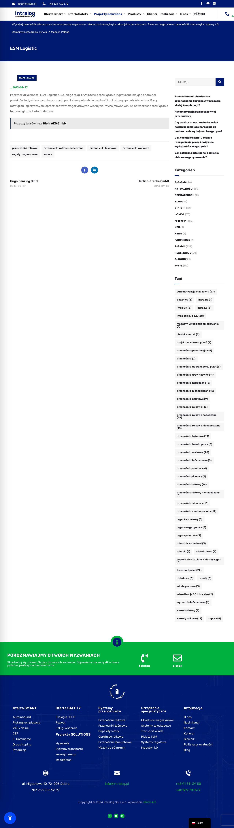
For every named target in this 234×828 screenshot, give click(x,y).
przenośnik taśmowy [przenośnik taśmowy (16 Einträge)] (192, 503)
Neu (177, 227)
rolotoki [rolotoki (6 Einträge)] (183, 551)
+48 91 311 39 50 (188, 784)
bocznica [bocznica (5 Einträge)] (184, 299)
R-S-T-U (180, 246)
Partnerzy (182, 240)
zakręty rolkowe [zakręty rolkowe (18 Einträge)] (189, 618)
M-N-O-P (180, 220)
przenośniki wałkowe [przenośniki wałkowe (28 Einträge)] (193, 452)
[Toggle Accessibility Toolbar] (10, 818)
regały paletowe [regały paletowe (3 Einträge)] (189, 535)
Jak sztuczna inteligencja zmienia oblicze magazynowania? (197, 155)
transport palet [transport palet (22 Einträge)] (189, 570)
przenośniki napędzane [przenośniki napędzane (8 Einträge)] (193, 382)
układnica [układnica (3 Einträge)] (185, 578)
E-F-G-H (180, 208)
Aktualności (184, 188)
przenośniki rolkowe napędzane (63, 148)
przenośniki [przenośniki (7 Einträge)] (186, 358)
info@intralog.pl (117, 784)
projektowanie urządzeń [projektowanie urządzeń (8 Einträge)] (194, 342)
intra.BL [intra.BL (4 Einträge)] (205, 299)
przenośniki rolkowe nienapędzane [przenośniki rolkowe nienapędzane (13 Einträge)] (198, 427)
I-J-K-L (179, 214)
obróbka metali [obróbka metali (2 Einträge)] (188, 334)
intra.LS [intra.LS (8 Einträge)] (204, 307)
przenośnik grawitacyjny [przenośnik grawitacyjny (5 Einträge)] (194, 350)
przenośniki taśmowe (103, 148)
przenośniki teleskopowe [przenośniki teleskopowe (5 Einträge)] (194, 444)
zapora (48, 154)
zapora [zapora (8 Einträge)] (214, 618)
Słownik (181, 259)
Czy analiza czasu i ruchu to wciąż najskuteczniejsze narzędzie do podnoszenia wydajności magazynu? (198, 127)
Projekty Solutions (108, 14)
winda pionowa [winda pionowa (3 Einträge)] (188, 586)
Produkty (134, 14)
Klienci (152, 14)
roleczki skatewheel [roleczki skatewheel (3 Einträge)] (191, 543)
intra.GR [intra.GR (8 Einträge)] (184, 307)
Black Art (149, 802)
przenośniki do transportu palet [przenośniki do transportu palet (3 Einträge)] (198, 366)
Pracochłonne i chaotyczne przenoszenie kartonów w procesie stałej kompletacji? (198, 101)
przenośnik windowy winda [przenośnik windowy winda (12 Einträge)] (196, 511)
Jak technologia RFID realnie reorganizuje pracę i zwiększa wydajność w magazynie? (194, 142)
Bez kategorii (184, 195)
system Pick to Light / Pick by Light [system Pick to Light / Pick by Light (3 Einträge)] (199, 561)
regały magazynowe (24, 154)
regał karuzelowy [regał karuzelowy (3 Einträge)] (189, 519)
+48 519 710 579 (188, 790)
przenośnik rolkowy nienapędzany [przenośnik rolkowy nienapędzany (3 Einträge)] (198, 494)
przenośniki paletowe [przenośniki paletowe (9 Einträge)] (192, 398)
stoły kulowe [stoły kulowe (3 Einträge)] (206, 551)
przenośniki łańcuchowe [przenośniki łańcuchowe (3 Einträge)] (194, 460)
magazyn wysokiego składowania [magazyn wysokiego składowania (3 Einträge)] (198, 325)
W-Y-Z (178, 265)
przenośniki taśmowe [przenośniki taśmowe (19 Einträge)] (193, 436)
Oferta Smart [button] (53, 14)
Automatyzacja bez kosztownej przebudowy (195, 114)
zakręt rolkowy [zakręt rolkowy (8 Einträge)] (188, 610)
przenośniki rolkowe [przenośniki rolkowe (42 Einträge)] (192, 407)
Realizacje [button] (167, 14)
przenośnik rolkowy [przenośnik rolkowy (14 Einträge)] (192, 484)
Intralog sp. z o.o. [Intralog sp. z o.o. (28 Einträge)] (190, 315)
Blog (178, 201)
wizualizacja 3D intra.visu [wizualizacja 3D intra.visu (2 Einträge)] (195, 594)
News (178, 233)
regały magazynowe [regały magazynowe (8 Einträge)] (191, 527)
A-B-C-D (180, 182)
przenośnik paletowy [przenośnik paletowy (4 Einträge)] (192, 468)
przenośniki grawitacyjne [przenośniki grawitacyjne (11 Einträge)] (195, 374)
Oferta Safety (78, 14)
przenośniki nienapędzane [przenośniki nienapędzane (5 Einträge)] (195, 390)
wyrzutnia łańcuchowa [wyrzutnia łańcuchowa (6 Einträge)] (193, 602)
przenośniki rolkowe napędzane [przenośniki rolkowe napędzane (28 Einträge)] (196, 416)
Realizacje (27, 78)
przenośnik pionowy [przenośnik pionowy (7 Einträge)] (191, 476)
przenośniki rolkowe (24, 148)
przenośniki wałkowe (136, 148)
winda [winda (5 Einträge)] (205, 578)
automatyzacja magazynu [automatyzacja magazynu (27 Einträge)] (196, 291)
